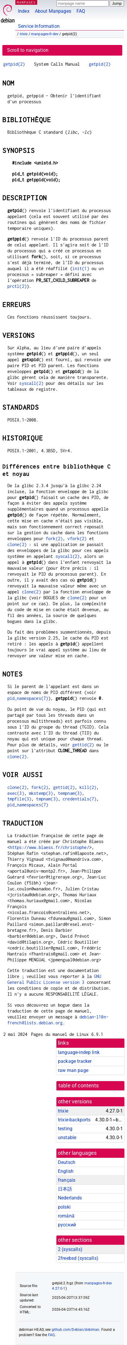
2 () (70, 1249)
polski (64, 1207)
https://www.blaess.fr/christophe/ (49, 847)
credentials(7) (79, 798)
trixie (24, 34)
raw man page (73, 1070)
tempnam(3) (70, 793)
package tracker (75, 1061)
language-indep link (79, 1052)
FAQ (80, 11)
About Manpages (53, 11)
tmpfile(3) (19, 798)
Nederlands (70, 1198)
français (66, 1180)
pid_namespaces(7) (27, 698)
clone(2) (17, 544)
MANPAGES (26, 2)
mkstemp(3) (41, 793)
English (66, 1171)
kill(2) (87, 787)
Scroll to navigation (27, 50)
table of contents (78, 1086)
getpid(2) (14, 64)
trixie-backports (74, 1120)
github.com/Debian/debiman (76, 1330)
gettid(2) (83, 744)
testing (65, 1128)
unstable (67, 1137)
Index (24, 11)
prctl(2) (17, 286)
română (66, 1216)
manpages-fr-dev (44, 34)
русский (67, 1225)
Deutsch (66, 1162)
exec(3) (15, 793)
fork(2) (54, 538)
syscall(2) (31, 383)
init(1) (80, 268)
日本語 (65, 1189)
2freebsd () (78, 1258)
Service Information (39, 26)
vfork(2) (77, 538)
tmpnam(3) (47, 798)
